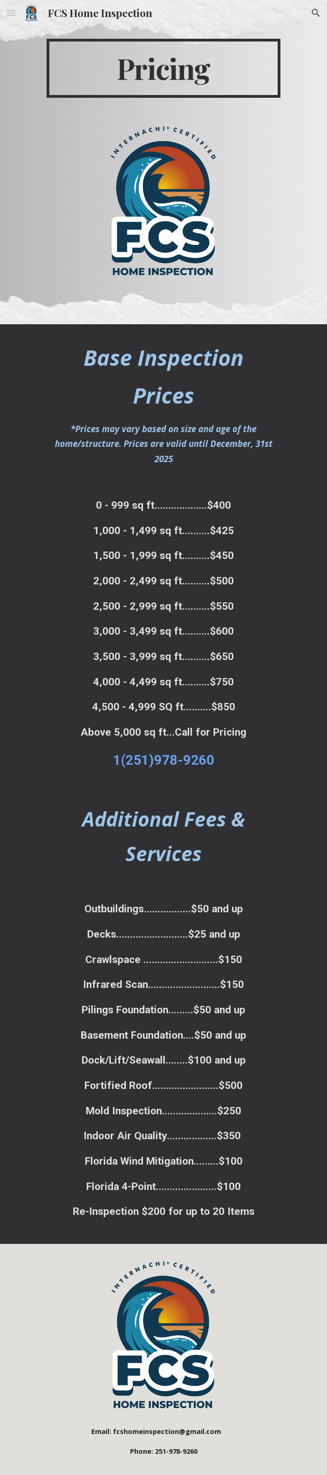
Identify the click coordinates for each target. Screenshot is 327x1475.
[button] (11, 12)
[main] (163, 68)
